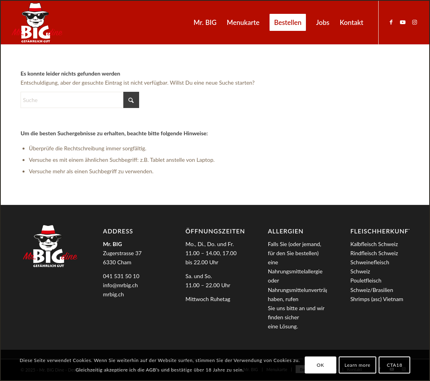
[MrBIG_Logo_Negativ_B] (37, 22)
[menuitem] (205, 22)
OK (320, 365)
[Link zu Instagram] (415, 22)
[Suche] (80, 100)
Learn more (357, 365)
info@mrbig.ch (120, 285)
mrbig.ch (113, 294)
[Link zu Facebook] (391, 22)
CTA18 (394, 365)
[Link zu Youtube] (403, 22)
